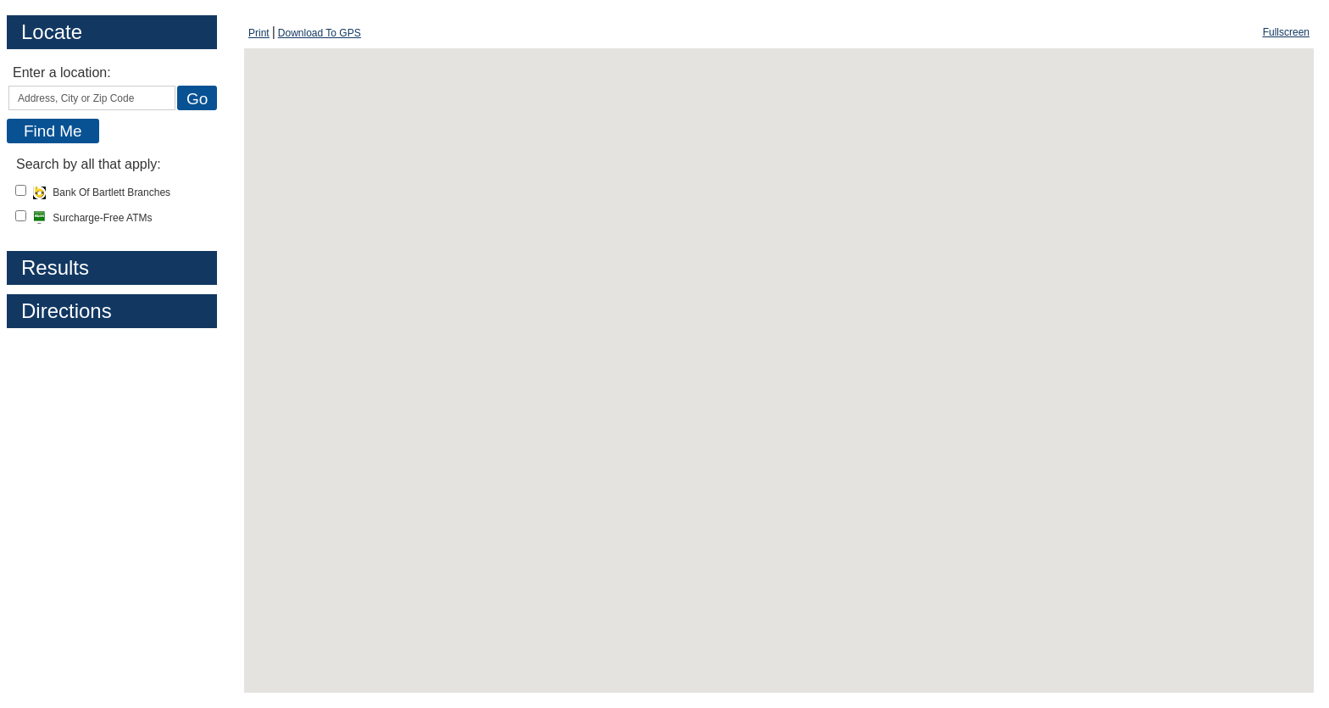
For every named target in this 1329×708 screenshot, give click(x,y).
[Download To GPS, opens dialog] (319, 33)
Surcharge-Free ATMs (92, 218)
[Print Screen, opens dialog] (259, 33)
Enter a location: (62, 72)
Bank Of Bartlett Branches (101, 192)
